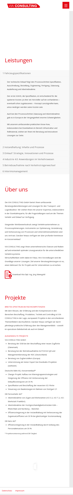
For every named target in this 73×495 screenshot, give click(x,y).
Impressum (19, 490)
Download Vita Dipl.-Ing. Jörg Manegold (25, 274)
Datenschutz (7, 490)
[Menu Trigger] (66, 5)
